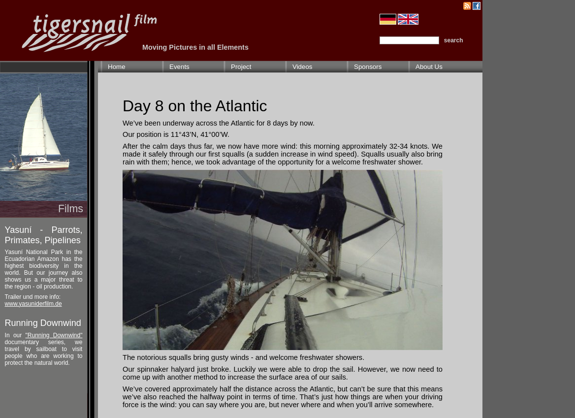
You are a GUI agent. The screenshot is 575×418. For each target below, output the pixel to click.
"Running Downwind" (54, 335)
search (453, 40)
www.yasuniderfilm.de (33, 303)
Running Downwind (43, 323)
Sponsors (368, 66)
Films (70, 209)
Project (241, 66)
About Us (429, 66)
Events (179, 66)
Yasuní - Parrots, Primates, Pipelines (44, 235)
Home (117, 66)
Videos (302, 66)
